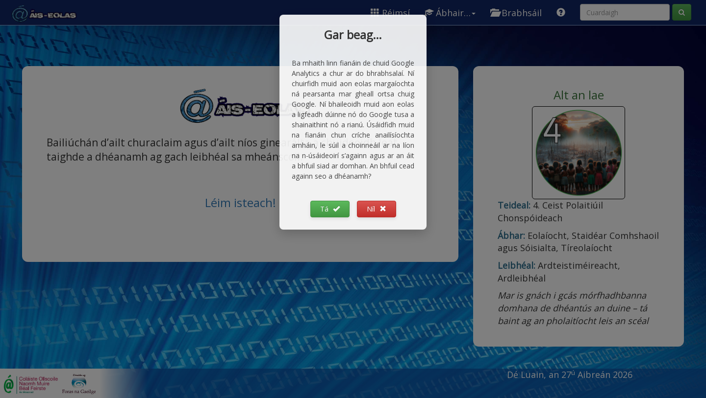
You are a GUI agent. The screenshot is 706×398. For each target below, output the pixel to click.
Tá (330, 208)
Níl (376, 208)
